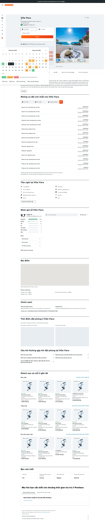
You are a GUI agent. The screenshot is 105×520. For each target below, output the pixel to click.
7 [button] (54, 38)
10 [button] (31, 42)
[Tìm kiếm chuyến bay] (2, 9)
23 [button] (50, 45)
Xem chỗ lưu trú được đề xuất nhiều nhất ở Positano (77, 426)
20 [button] (40, 45)
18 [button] (34, 45)
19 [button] (37, 45)
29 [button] (47, 48)
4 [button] (34, 38)
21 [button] (43, 45)
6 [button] (40, 38)
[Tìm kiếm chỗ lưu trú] (2, 12)
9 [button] (50, 38)
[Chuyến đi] (2, 28)
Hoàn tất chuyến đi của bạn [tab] (29, 484)
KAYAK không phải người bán (55, 508)
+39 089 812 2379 (25, 17)
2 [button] (50, 35)
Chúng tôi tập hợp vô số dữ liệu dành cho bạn (55, 511)
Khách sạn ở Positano (28, 492)
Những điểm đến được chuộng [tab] (43, 484)
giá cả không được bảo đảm (45, 504)
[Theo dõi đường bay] (2, 21)
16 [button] (50, 42)
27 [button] (40, 48)
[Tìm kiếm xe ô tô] (2, 14)
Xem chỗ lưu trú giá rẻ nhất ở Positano (80, 398)
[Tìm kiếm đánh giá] (62, 207)
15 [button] (47, 42)
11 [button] (34, 42)
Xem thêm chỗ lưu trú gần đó (82, 369)
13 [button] (40, 42)
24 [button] (31, 48)
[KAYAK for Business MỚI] (2, 24)
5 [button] (37, 38)
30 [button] (50, 48)
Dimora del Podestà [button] (42, 387)
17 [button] (64, 42)
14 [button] (43, 42)
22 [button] (47, 45)
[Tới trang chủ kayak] (9, 5)
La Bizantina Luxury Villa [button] (77, 385)
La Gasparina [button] (58, 442)
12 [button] (37, 42)
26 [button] (37, 48)
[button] (103, 1)
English (63, 1)
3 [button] (64, 35)
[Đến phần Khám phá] (2, 18)
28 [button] (43, 48)
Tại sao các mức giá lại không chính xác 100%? (55, 513)
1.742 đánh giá (31, 18)
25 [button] (34, 48)
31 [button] (31, 51)
